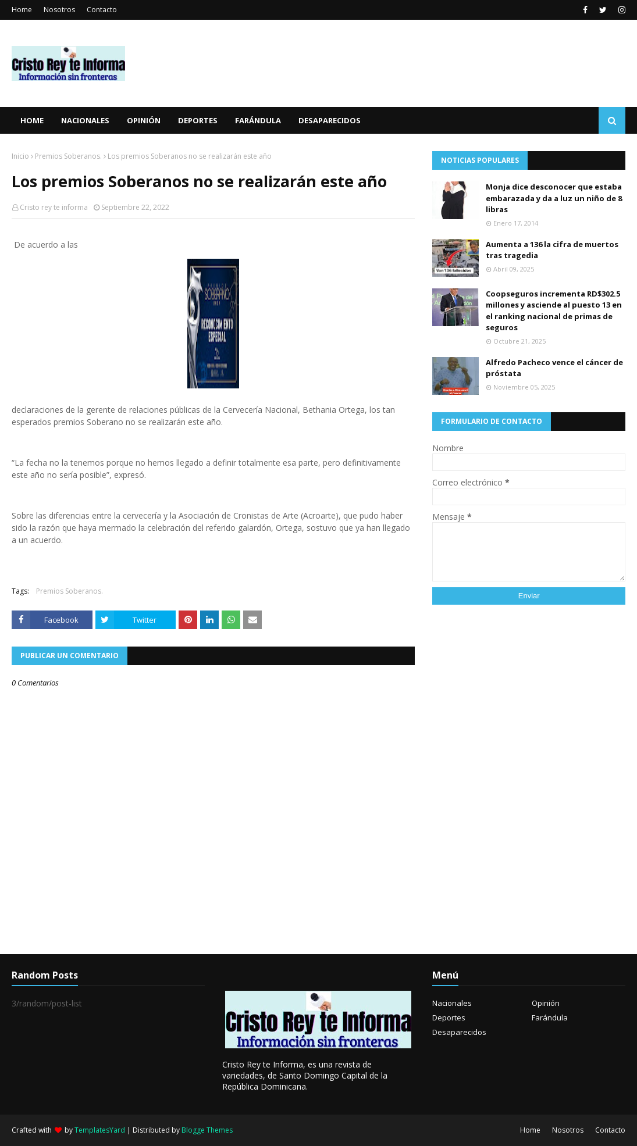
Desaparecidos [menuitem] (329, 120)
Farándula (550, 1017)
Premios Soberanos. (68, 156)
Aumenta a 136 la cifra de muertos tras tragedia (552, 250)
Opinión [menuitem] (144, 120)
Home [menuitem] (32, 120)
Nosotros (59, 10)
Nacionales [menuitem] (85, 120)
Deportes (448, 1017)
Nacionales (452, 1003)
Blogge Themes (207, 1130)
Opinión (546, 1003)
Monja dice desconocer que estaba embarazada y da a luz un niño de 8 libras (554, 198)
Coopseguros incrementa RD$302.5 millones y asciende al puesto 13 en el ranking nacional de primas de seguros (554, 310)
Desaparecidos (459, 1032)
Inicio (20, 156)
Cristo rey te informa (54, 207)
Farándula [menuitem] (258, 120)
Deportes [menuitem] (198, 120)
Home (22, 10)
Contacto (102, 10)
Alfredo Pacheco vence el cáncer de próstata (554, 368)
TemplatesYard (99, 1130)
